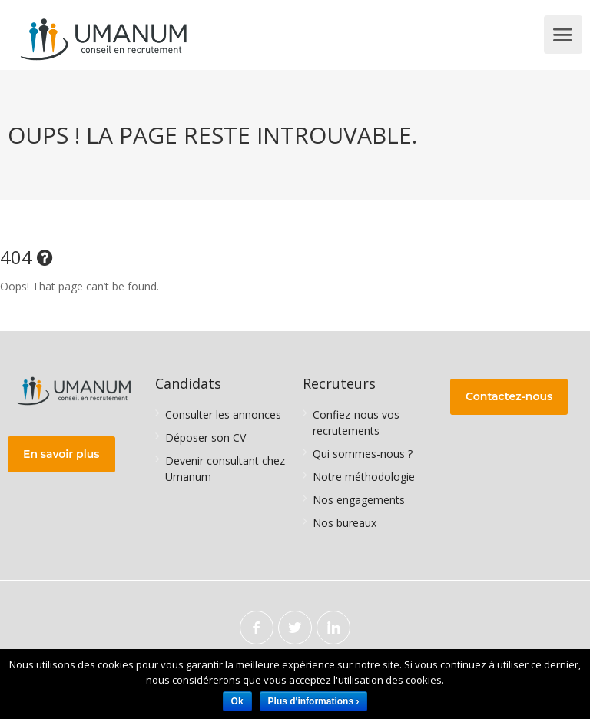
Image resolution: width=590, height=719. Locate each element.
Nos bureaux (344, 522)
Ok (237, 701)
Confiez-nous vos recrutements (356, 422)
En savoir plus (61, 454)
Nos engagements (359, 499)
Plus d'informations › (314, 701)
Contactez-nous (509, 396)
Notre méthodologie (364, 476)
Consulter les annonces (223, 414)
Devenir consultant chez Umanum (225, 468)
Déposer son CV (205, 437)
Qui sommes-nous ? (363, 453)
